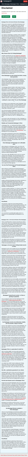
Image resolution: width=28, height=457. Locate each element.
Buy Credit (15, 455)
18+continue (5, 16)
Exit (14, 16)
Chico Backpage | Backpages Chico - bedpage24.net (15, 4)
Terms (26, 455)
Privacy (22, 455)
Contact (19, 455)
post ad (25, 1)
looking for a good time (7, 353)
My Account (10, 455)
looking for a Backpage (20, 55)
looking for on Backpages (13, 251)
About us (5, 455)
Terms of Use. (4, 13)
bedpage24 (7, 1)
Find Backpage (20, 130)
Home (2, 455)
